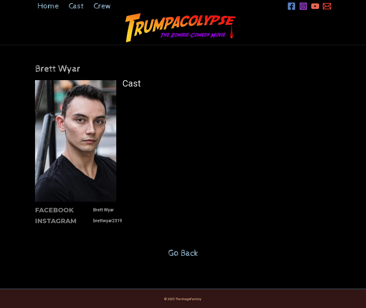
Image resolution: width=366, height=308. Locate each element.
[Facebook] (291, 6)
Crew (102, 6)
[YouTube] (315, 6)
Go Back (183, 253)
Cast (76, 6)
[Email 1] (327, 6)
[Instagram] (303, 6)
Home (48, 6)
